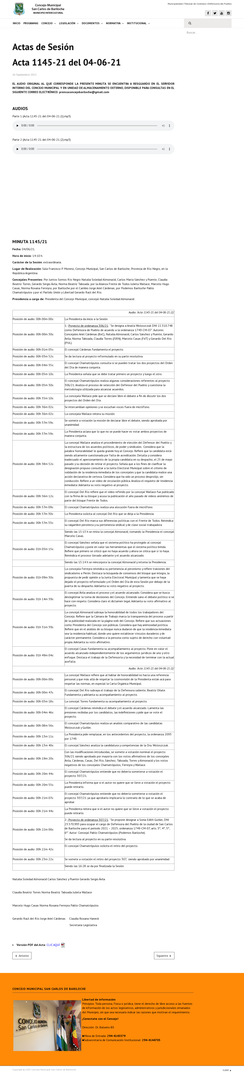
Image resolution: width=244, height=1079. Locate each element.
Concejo (47, 23)
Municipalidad (175, 3)
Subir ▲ (227, 1070)
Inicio (16, 23)
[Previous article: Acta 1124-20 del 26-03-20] (21, 955)
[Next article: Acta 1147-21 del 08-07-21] (164, 955)
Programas (30, 23)
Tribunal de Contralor (195, 3)
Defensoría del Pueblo (220, 3)
